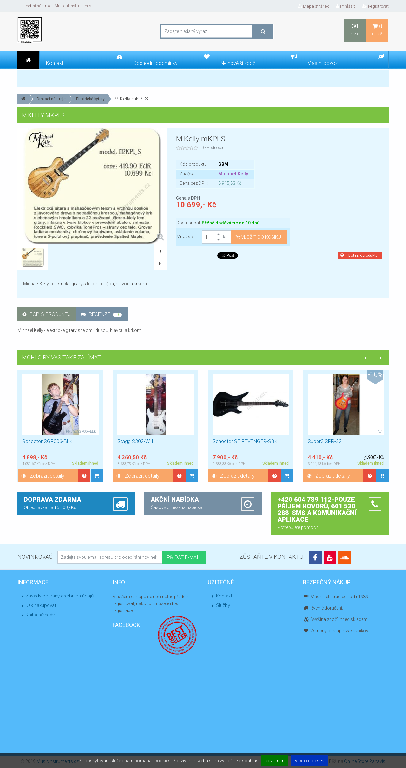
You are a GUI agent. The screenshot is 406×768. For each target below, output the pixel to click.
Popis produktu (46, 314)
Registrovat (375, 6)
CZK (354, 29)
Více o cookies (309, 760)
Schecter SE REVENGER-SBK (245, 441)
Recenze (101, 314)
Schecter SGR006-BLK (47, 441)
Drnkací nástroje (51, 99)
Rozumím (275, 760)
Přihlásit (345, 6)
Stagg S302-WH (135, 441)
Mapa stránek (313, 6)
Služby (223, 605)
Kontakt (224, 596)
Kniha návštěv (40, 615)
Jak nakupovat (41, 605)
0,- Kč (377, 29)
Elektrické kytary (90, 99)
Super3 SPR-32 (325, 441)
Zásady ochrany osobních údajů (60, 596)
